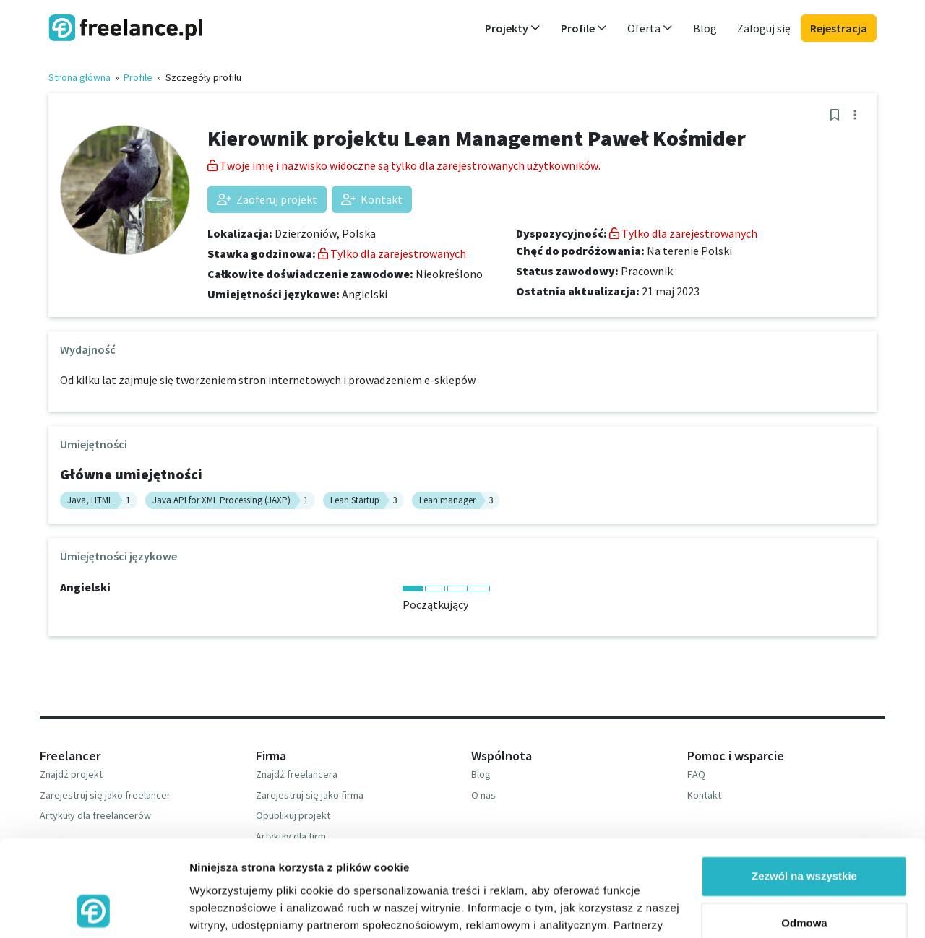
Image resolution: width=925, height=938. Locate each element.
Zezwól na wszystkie (804, 786)
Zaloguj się (764, 28)
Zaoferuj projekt (267, 199)
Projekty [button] (513, 28)
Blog (705, 28)
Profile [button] (584, 28)
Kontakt (372, 199)
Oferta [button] (650, 28)
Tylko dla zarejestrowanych (392, 253)
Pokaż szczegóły (232, 909)
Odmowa (804, 833)
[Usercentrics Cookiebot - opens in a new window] (93, 910)
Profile (138, 77)
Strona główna (79, 77)
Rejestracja (838, 28)
